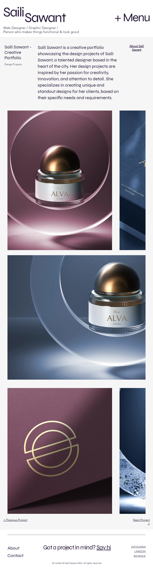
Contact (15, 555)
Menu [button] (136, 17)
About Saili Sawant (136, 47)
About (13, 548)
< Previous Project (15, 520)
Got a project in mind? (69, 547)
